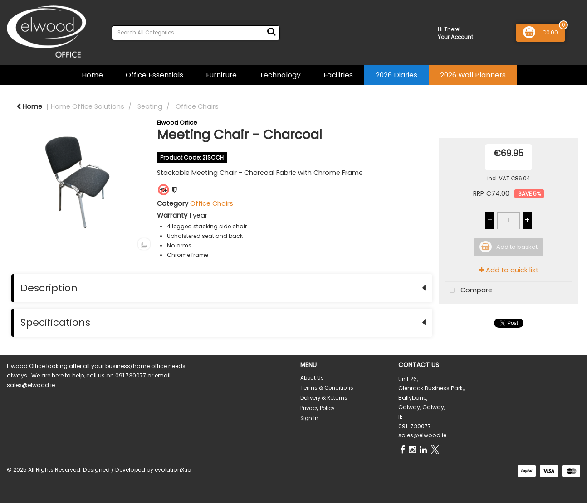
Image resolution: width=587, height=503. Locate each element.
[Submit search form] (271, 32)
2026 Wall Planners (473, 75)
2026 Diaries (396, 75)
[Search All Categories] (196, 32)
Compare (468, 290)
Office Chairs (197, 106)
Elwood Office (177, 122)
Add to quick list (508, 270)
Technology (280, 75)
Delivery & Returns (323, 397)
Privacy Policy (317, 408)
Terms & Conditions (326, 388)
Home (92, 75)
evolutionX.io (173, 470)
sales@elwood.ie (422, 435)
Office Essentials (154, 75)
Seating (149, 106)
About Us (312, 378)
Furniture (221, 75)
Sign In (309, 418)
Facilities (338, 75)
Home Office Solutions (87, 106)
